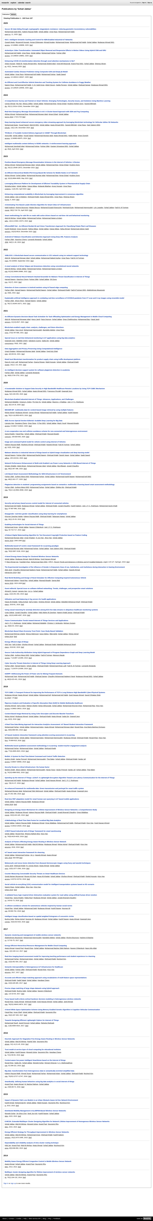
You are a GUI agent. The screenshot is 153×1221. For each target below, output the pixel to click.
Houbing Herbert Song (75, 104)
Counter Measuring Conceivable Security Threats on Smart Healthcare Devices (35, 874)
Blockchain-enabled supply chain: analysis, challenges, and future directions (34, 327)
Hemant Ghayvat (50, 1063)
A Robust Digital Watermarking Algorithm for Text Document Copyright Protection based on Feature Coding (46, 535)
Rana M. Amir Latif (11, 362)
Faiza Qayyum (46, 319)
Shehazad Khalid (64, 290)
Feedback (56, 1218)
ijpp (6, 469)
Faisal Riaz (20, 434)
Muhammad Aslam (37, 727)
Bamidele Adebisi (49, 330)
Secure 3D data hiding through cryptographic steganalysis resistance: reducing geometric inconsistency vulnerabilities (50, 29)
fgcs (6, 508)
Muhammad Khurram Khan (72, 706)
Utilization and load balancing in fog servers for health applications (30, 599)
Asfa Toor (8, 644)
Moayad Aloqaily (73, 423)
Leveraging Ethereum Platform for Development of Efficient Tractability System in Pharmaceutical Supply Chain (47, 183)
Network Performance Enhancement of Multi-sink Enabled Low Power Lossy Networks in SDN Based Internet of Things (50, 463)
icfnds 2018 (9, 804)
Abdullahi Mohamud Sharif (70, 602)
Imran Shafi (18, 1012)
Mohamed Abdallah (11, 402)
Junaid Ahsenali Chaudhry (66, 812)
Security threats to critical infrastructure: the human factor (27, 767)
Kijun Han (99, 706)
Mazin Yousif (61, 423)
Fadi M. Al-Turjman (121, 207)
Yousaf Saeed (24, 125)
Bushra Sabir (21, 991)
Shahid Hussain (91, 876)
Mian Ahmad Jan (12, 562)
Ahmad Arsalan (49, 42)
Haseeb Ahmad (51, 445)
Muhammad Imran (11, 527)
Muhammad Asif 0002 (83, 476)
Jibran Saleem (21, 770)
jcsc (6, 282)
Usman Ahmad (10, 104)
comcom (8, 437)
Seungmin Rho (50, 1012)
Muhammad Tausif (11, 1023)
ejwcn (7, 604)
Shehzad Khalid (33, 197)
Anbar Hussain (10, 64)
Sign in (144, 2)
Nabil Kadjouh (10, 207)
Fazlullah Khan (24, 562)
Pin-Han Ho (36, 402)
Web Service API (35, 1218)
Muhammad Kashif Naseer (65, 476)
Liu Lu (30, 591)
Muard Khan (28, 948)
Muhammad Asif (45, 695)
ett (5, 149)
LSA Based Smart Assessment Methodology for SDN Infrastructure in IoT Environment (38, 474)
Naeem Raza (9, 85)
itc (5, 679)
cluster (7, 365)
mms (6, 333)
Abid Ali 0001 (34, 125)
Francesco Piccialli (54, 391)
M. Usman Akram (32, 866)
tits (6, 106)
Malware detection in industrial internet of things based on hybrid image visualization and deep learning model (47, 452)
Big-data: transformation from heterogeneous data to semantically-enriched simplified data (39, 1071)
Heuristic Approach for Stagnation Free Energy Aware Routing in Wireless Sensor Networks (40, 1039)
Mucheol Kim (61, 959)
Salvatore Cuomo (34, 341)
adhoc (7, 458)
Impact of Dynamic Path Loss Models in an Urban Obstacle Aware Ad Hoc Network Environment (41, 1100)
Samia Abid (56, 580)
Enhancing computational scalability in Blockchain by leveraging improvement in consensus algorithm (44, 194)
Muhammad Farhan (48, 53)
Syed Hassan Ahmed (76, 695)
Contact (11, 1218)
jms (6, 719)
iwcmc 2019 (9, 541)
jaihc (6, 221)
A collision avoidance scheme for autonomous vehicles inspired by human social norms (38, 906)
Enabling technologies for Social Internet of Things (24, 524)
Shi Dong (53, 279)
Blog (44, 1218)
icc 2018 (8, 698)
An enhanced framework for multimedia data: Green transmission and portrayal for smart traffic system (44, 788)
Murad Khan (79, 727)
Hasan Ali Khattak (11, 602)
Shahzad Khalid (73, 362)
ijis (6, 375)
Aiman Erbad (61, 104)
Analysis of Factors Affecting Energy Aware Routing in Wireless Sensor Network (35, 842)
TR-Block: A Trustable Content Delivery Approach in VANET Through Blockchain (35, 133)
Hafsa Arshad (23, 602)
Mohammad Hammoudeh (84, 207)
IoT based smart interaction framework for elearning (24, 852)
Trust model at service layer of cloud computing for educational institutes (33, 1049)
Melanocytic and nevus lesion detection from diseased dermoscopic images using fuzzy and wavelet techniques (48, 863)
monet (7, 210)
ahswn (7, 1044)
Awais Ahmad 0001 (30, 64)
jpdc (6, 994)
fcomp (7, 200)
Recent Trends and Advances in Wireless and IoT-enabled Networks (78, 562)
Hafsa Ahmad (65, 229)
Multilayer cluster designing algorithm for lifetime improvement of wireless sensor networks (40, 1172)
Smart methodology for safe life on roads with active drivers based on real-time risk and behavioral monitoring (47, 215)
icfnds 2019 (9, 636)
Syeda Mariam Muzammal (14, 876)
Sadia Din (45, 341)
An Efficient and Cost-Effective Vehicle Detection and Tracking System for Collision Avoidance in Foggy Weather (48, 82)
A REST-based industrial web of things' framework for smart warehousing (33, 831)
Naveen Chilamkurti (36, 527)
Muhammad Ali (20, 1103)
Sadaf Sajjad (21, 980)
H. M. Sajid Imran (38, 85)
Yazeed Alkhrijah (90, 104)
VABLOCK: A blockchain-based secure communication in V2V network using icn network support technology (46, 255)
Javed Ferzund (24, 1023)
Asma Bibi (8, 136)
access (7, 45)
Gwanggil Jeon (10, 341)
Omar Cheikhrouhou (70, 319)
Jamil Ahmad (68, 1002)
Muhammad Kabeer (12, 580)
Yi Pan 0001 (41, 423)
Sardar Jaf (82, 759)
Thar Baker (50, 759)
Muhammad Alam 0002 (39, 562)
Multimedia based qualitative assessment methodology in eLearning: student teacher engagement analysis (46, 746)
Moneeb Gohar (31, 1052)
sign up (13, 1183)
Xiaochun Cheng (21, 239)
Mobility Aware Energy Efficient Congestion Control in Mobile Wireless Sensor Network (38, 1161)
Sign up (150, 2)
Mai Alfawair (61, 466)
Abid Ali (7, 258)
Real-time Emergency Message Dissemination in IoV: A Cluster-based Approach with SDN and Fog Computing (47, 112)
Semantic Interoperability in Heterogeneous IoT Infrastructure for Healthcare (34, 967)
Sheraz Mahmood (32, 634)
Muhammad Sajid (30, 908)
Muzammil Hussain (22, 42)
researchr (5, 3)
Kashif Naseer (73, 412)
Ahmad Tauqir (26, 1073)
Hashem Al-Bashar (86, 938)
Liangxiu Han (9, 423)
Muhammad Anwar (62, 42)
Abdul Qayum (50, 85)
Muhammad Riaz (89, 706)
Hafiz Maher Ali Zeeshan (47, 612)
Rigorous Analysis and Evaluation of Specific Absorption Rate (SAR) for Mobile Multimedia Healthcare (44, 703)
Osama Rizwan (39, 362)
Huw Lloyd (19, 330)
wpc (6, 1015)
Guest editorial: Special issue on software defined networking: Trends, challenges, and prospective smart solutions (49, 588)
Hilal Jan (8, 1145)
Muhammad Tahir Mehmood (33, 791)
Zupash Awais (10, 42)
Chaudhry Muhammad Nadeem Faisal (26, 570)
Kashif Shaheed (10, 229)
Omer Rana (32, 423)
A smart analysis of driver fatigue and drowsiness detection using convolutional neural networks (42, 266)
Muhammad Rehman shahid (15, 634)
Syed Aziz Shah (52, 351)
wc (6, 626)
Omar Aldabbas (82, 812)
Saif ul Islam (33, 602)
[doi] (20, 34)
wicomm (8, 847)
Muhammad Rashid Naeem (36, 290)
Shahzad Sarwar (84, 85)
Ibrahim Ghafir (10, 759)
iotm (6, 354)
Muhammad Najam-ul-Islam (52, 218)
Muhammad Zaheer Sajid (80, 229)
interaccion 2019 (11, 572)
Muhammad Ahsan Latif (57, 666)
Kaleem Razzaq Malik (30, 32)
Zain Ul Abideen (21, 197)
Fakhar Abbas (33, 229)
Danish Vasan (64, 455)
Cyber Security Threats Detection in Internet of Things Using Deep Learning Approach (37, 663)
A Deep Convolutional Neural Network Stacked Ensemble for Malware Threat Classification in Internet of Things (47, 277)
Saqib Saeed (61, 74)
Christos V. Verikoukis (55, 623)
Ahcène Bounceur (22, 207)
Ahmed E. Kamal (11, 591)
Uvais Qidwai (9, 612)
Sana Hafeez (44, 634)
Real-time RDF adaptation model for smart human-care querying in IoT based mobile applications (42, 799)
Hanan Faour (50, 770)
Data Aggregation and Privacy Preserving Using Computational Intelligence (33, 349)
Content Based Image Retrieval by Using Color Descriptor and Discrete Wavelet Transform (39, 714)
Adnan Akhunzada (44, 706)
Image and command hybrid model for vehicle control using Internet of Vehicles (35, 442)
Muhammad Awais (11, 125)
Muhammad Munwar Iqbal (38, 114)
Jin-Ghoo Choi (21, 1113)
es (5, 66)
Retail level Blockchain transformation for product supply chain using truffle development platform (42, 359)
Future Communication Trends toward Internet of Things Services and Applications (36, 620)
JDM (6, 242)
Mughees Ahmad (27, 445)
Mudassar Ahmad (28, 506)
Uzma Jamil (9, 866)
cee (6, 794)
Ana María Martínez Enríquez (94, 727)
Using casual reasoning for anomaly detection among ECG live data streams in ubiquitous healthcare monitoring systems (51, 610)
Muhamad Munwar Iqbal (13, 791)
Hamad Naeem (10, 279)
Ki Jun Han (40, 538)
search (27, 3)
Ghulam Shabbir (10, 466)
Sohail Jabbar (43, 32)
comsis (7, 922)
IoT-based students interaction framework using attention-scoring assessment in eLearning (40, 735)
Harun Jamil (35, 319)
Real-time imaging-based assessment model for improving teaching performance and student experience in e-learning (50, 956)
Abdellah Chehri (22, 341)
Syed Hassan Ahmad (48, 559)
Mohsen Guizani (69, 623)
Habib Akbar (72, 136)
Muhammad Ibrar (50, 104)
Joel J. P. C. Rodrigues (75, 402)
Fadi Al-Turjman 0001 (78, 290)
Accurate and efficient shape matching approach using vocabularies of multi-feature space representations (46, 978)
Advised (13, 14)
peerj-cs (7, 34)
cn (5, 900)
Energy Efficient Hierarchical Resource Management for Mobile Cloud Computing (36, 946)
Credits (18, 1218)
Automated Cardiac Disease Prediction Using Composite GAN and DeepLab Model (36, 72)
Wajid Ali (19, 64)
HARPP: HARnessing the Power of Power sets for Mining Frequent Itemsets (33, 674)
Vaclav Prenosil (21, 759)
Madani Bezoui (34, 207)
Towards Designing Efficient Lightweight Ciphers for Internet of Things (32, 1020)
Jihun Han (48, 538)
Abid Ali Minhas (10, 218)
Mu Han (19, 104)
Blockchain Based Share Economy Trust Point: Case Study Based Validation (34, 631)
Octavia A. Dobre (25, 402)
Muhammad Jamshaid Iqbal (14, 146)
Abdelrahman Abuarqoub (96, 290)
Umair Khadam (10, 351)
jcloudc (7, 128)
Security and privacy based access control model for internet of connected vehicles (37, 503)
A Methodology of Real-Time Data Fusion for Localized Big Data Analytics (33, 820)
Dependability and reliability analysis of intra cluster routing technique (31, 1143)
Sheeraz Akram (100, 64)
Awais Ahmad (23, 695)
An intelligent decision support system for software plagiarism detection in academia (37, 370)
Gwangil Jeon (75, 716)
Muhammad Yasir (11, 676)
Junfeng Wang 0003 (22, 476)
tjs (5, 303)
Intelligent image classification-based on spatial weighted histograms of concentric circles (39, 916)
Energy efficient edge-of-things (16, 642)
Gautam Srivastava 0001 (59, 146)
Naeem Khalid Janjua (64, 612)
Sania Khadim (10, 434)
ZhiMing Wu (60, 487)
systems (8, 189)
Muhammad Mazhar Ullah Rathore (57, 948)
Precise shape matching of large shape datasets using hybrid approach (32, 988)
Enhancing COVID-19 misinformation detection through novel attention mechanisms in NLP (40, 61)
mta (6, 271)
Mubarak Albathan (44, 186)
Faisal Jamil (95, 319)
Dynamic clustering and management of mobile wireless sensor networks (33, 935)
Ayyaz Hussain (57, 186)
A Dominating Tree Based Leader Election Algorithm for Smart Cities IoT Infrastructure (38, 205)
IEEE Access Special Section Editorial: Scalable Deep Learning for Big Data (33, 421)
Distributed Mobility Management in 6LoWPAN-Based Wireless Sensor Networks (35, 1111)
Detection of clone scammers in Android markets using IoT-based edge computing (36, 287)
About (4, 1218)
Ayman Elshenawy (36, 42)
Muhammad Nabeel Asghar (51, 258)
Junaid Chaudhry (73, 466)
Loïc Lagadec (98, 207)
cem (6, 783)
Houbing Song (74, 165)
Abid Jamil (8, 570)
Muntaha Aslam (10, 186)
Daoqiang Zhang (21, 423)
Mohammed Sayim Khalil (108, 506)
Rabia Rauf (28, 898)
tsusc (6, 394)
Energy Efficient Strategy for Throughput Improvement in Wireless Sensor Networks (37, 1132)
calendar (21, 3)
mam (6, 261)
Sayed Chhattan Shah (92, 695)
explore (13, 3)
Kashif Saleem (76, 506)
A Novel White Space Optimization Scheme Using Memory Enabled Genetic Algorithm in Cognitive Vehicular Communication (52, 1010)
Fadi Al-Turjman (64, 445)
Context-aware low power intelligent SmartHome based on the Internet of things (35, 1060)
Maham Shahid (32, 706)
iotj (6, 178)
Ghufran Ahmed (44, 602)
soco (6, 868)
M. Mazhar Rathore (31, 1084)
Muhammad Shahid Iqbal (47, 64)
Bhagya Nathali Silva (32, 834)
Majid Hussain (51, 362)
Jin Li (32, 855)
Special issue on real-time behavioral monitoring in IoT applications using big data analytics (40, 338)
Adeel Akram (21, 466)
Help (25, 1218)
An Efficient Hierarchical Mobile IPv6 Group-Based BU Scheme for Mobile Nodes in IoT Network (41, 173)
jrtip (6, 519)
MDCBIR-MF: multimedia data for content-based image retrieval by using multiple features (39, 410)
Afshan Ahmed (10, 114)
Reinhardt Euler (68, 207)
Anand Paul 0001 (77, 64)
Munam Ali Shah (30, 876)
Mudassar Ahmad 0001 (106, 42)
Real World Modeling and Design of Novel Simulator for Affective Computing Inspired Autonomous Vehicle (45, 578)
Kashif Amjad (9, 1103)
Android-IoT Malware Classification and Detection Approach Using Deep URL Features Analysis (41, 237)
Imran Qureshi (83, 136)
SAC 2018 (8, 858)
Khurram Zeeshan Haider (14, 516)
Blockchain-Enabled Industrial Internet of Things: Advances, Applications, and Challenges (39, 399)
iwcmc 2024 (9, 117)
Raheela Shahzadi (47, 1023)
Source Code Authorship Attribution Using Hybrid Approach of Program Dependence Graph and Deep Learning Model (50, 652)
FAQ (49, 1218)
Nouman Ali (66, 908)
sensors (7, 231)
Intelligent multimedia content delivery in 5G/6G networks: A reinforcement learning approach (40, 143)
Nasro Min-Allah (91, 948)
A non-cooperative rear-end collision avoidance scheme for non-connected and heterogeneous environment (46, 431)
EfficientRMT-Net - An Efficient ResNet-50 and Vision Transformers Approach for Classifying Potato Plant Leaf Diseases (50, 226)
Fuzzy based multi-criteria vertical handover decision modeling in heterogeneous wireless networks (43, 999)
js (5, 1105)
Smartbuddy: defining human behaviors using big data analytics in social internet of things (39, 1081)
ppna (6, 594)
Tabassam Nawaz (58, 516)
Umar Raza (53, 32)
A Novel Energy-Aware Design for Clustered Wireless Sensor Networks (32, 556)
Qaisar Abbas (32, 186)
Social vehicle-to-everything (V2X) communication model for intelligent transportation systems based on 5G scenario (49, 884)
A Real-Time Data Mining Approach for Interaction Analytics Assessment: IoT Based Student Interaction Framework (49, 724)
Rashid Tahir (31, 1041)
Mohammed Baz (84, 319)
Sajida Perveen (61, 85)
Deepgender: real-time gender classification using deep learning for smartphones (36, 514)
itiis (6, 1026)
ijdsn (6, 1116)
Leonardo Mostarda (35, 239)
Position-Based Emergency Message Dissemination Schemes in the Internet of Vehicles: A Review (42, 162)
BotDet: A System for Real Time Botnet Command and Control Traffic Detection (35, 756)
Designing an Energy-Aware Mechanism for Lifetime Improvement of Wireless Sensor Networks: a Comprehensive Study (51, 810)
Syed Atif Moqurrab (63, 64)
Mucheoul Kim (65, 1103)
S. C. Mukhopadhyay (64, 1063)
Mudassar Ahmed (21, 412)
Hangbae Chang (43, 980)
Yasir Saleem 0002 (93, 125)
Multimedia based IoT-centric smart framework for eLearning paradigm (32, 546)
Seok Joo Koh (32, 1113)
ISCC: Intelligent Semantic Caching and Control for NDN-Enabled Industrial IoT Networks (39, 40)
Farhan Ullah (61, 53)
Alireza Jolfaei (28, 104)
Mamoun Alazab (58, 655)
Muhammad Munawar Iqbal (20, 319)
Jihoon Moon (19, 301)
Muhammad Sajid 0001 (13, 32)
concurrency (9, 343)
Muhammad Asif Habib (66, 32)
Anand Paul (19, 948)
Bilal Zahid (53, 634)
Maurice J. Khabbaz (59, 402)
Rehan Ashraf (9, 412)
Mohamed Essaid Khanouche (51, 207)
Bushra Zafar (9, 919)
